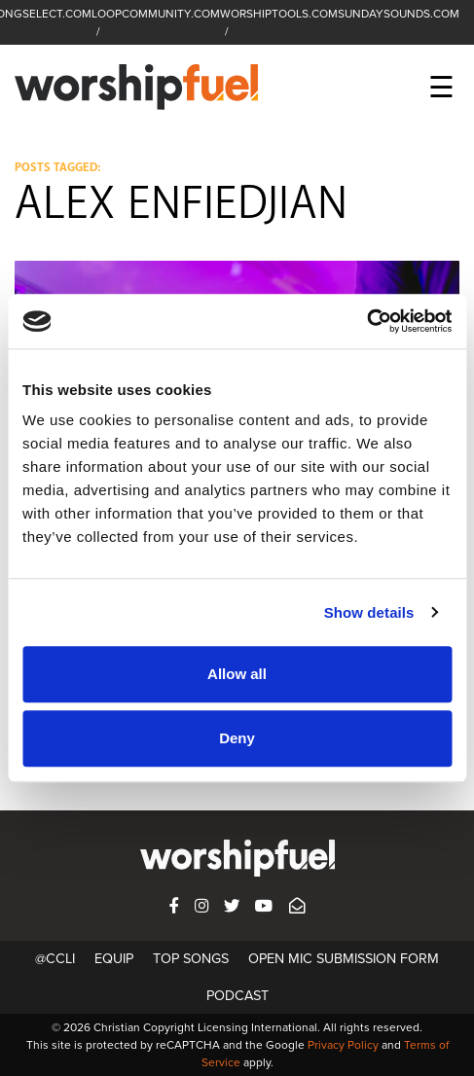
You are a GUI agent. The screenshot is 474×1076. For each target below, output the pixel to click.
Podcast (237, 995)
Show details (369, 612)
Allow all (237, 673)
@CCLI (55, 958)
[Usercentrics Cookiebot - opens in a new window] (366, 321)
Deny (237, 738)
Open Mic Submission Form (343, 958)
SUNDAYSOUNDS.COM (398, 13)
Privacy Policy (343, 1045)
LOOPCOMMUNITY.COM (155, 13)
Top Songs (191, 958)
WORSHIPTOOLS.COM (279, 13)
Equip (113, 958)
